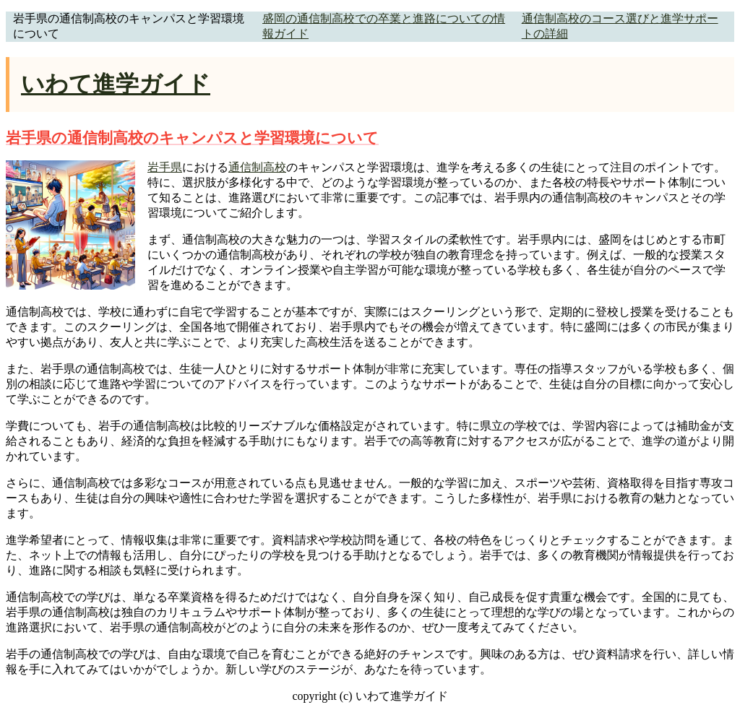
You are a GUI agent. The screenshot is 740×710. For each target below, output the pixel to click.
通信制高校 (257, 167)
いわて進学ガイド (115, 84)
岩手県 (164, 167)
